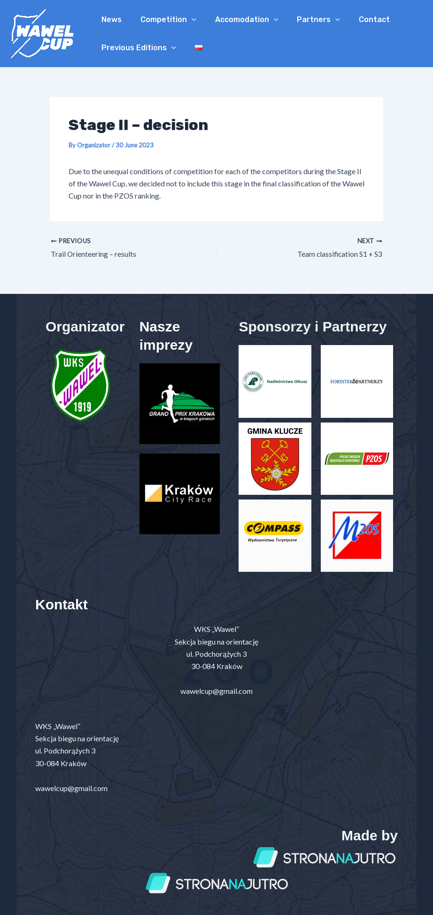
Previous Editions (137, 48)
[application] (186, 20)
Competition (163, 20)
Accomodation (237, 20)
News (110, 19)
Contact (357, 19)
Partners (305, 20)
